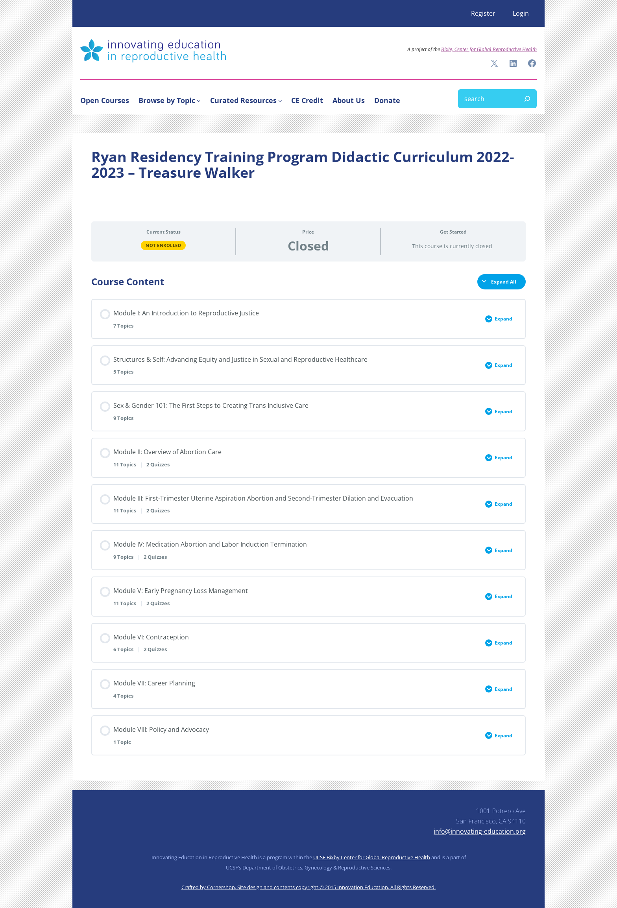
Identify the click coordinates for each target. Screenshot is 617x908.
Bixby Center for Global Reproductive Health (489, 49)
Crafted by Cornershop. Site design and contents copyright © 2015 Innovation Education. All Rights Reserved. (308, 887)
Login (521, 13)
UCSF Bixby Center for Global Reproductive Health (371, 857)
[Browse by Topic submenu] (199, 100)
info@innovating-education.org (480, 831)
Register (483, 13)
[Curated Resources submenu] (280, 100)
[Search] (527, 99)
